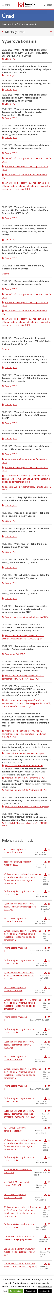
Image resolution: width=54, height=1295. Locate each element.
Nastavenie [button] (45, 1291)
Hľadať (49, 4)
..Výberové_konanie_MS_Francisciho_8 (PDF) (25, 753)
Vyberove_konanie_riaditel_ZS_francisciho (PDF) (27, 806)
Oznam (5, 273)
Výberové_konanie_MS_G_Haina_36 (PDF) (24, 765)
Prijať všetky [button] (15, 1291)
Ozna (4, 349)
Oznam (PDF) (11, 58)
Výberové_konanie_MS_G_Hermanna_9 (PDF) (25, 777)
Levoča (26, 4)
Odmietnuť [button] (30, 1291)
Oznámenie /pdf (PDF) (15, 654)
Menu (7, 4)
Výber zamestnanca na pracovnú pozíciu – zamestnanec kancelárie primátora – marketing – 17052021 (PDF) (25, 733)
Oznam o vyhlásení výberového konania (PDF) (26, 617)
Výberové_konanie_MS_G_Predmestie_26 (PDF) (26, 790)
